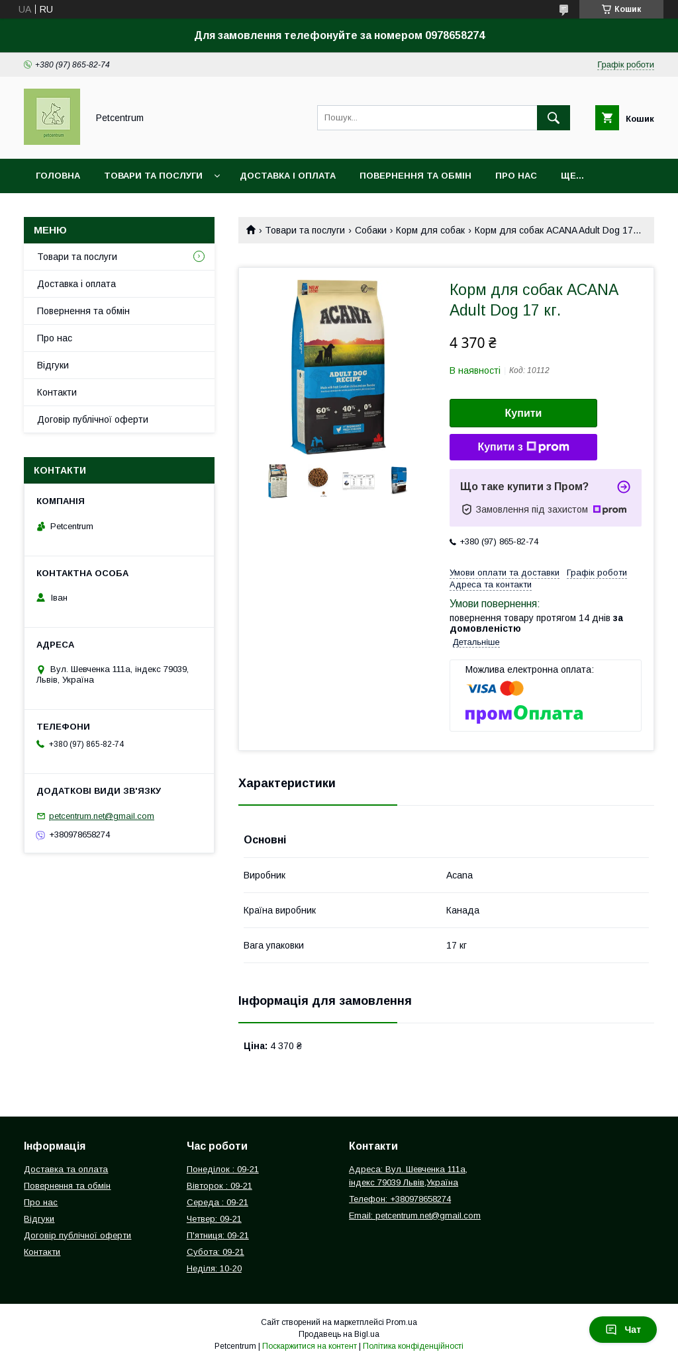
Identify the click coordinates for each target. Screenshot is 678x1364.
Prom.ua (401, 1322)
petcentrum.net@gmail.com (101, 816)
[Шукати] (553, 117)
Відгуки (53, 365)
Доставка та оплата (66, 1169)
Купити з (523, 447)
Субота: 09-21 (215, 1252)
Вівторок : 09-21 (219, 1186)
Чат (623, 1330)
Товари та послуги (153, 176)
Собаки (371, 230)
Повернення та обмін (415, 176)
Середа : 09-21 (217, 1202)
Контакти (57, 392)
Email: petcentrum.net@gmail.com (415, 1215)
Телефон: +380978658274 (400, 1199)
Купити (523, 413)
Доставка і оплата (288, 176)
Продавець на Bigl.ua (339, 1334)
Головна (58, 176)
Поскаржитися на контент (309, 1346)
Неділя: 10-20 (214, 1268)
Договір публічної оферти (92, 419)
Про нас (516, 176)
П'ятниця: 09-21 (218, 1235)
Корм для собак (430, 230)
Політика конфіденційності (413, 1346)
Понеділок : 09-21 (223, 1169)
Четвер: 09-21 (214, 1219)
